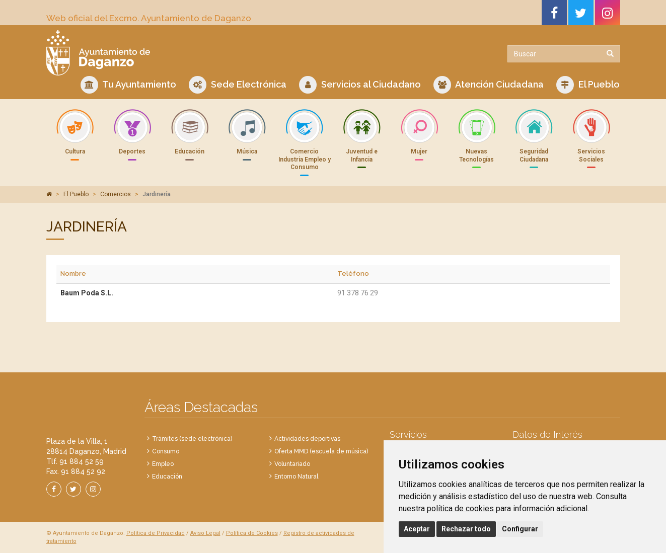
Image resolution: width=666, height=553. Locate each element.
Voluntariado (292, 463)
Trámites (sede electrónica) (192, 438)
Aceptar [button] (417, 529)
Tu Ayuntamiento (128, 85)
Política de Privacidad (155, 533)
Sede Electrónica (237, 85)
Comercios (115, 194)
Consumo (165, 451)
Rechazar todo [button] (466, 529)
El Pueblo (588, 85)
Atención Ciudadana (488, 85)
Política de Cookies (252, 533)
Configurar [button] (520, 529)
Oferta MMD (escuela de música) (321, 451)
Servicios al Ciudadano (360, 85)
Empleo (163, 463)
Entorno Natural (296, 476)
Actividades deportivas (307, 438)
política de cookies (460, 508)
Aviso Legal (205, 533)
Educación (167, 476)
